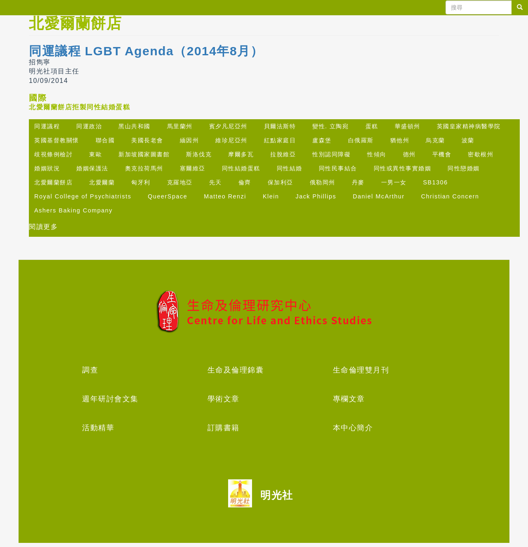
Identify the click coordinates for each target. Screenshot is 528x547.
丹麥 (358, 182)
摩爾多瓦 (241, 154)
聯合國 (105, 140)
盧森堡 (322, 140)
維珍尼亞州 (231, 140)
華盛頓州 (407, 126)
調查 (90, 370)
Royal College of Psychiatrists (82, 196)
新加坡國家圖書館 (144, 154)
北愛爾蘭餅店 (53, 182)
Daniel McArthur (379, 196)
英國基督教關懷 (56, 140)
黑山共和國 (134, 126)
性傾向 (377, 154)
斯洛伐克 (199, 154)
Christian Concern (450, 196)
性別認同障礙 (331, 154)
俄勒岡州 (322, 182)
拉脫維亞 (283, 154)
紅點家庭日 (280, 140)
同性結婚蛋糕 (241, 168)
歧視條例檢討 (53, 154)
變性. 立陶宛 (330, 126)
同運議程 (47, 126)
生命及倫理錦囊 (235, 370)
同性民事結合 (338, 168)
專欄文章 (349, 399)
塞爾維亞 (192, 168)
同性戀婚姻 (464, 168)
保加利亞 (280, 182)
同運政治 (89, 126)
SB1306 (435, 182)
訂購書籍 (223, 428)
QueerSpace (167, 196)
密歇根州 (480, 154)
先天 (215, 182)
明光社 (276, 495)
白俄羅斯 (361, 140)
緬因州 (189, 140)
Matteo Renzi (225, 196)
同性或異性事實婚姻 (402, 168)
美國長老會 (147, 140)
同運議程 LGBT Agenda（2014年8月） (146, 51)
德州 (409, 154)
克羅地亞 (180, 182)
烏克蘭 (435, 140)
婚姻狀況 (47, 168)
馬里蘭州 (180, 126)
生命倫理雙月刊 (361, 370)
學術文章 (223, 399)
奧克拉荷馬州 (144, 168)
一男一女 (394, 182)
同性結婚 (289, 168)
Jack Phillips (315, 196)
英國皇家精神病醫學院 (469, 126)
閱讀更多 (43, 226)
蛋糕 (371, 126)
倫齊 (244, 182)
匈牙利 (141, 182)
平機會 (442, 154)
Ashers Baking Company (73, 210)
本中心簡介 (353, 428)
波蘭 (468, 140)
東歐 (95, 154)
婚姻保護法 (92, 168)
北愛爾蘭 (102, 182)
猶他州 (400, 140)
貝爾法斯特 (280, 126)
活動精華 (98, 428)
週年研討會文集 (110, 399)
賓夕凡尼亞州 (228, 126)
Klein (271, 196)
